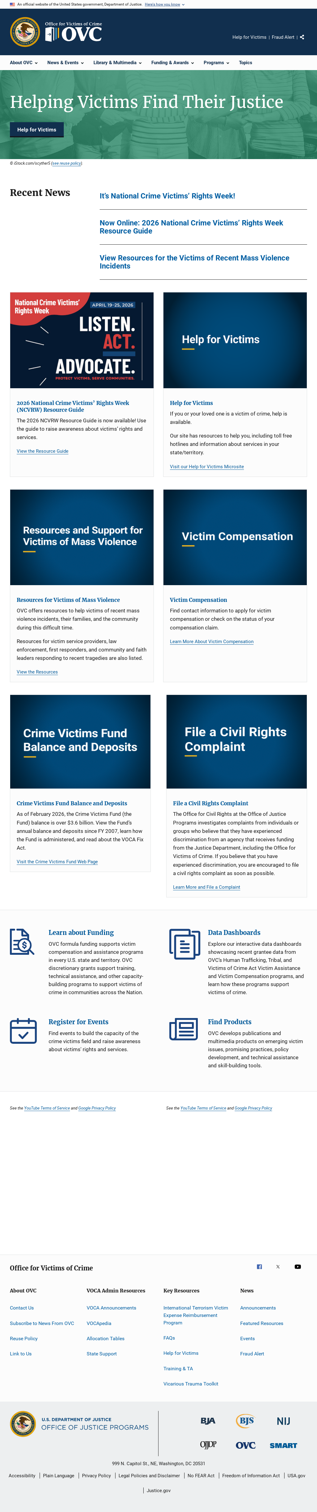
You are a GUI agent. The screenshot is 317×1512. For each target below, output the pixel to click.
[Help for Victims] (235, 340)
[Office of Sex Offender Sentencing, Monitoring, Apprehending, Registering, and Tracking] (283, 1449)
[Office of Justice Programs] (25, 32)
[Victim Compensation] (235, 537)
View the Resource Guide (42, 451)
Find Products (184, 1033)
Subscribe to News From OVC (42, 1323)
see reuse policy (66, 163)
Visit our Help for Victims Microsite (207, 466)
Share (307, 41)
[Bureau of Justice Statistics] (246, 1429)
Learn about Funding (25, 944)
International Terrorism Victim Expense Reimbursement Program (195, 1315)
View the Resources (37, 672)
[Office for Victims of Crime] (246, 1449)
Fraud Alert (283, 37)
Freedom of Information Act (251, 1476)
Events (247, 1338)
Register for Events (25, 1033)
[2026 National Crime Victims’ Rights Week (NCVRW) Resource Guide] (82, 340)
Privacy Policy (96, 1476)
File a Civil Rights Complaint (210, 803)
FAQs (169, 1338)
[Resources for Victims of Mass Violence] (82, 537)
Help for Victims (249, 37)
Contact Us (22, 1308)
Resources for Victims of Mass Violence (68, 600)
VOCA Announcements (111, 1308)
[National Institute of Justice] (283, 1426)
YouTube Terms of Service (47, 1108)
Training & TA (178, 1369)
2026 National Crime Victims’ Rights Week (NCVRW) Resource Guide (73, 406)
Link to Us (21, 1354)
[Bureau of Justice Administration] (208, 1425)
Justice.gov (159, 1490)
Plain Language (58, 1476)
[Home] (76, 32)
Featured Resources (261, 1323)
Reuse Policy (24, 1338)
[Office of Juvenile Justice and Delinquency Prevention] (208, 1450)
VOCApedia (99, 1323)
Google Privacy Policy (97, 1108)
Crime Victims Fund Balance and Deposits (72, 803)
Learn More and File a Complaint (206, 887)
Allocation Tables (105, 1338)
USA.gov (296, 1476)
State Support (102, 1354)
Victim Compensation (198, 600)
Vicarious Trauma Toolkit (190, 1384)
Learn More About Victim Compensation (212, 641)
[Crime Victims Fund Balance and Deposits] (80, 742)
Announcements (258, 1308)
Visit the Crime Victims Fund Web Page (57, 862)
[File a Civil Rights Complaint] (237, 742)
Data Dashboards (184, 944)
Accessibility (22, 1476)
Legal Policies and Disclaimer (149, 1476)
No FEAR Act (201, 1476)
